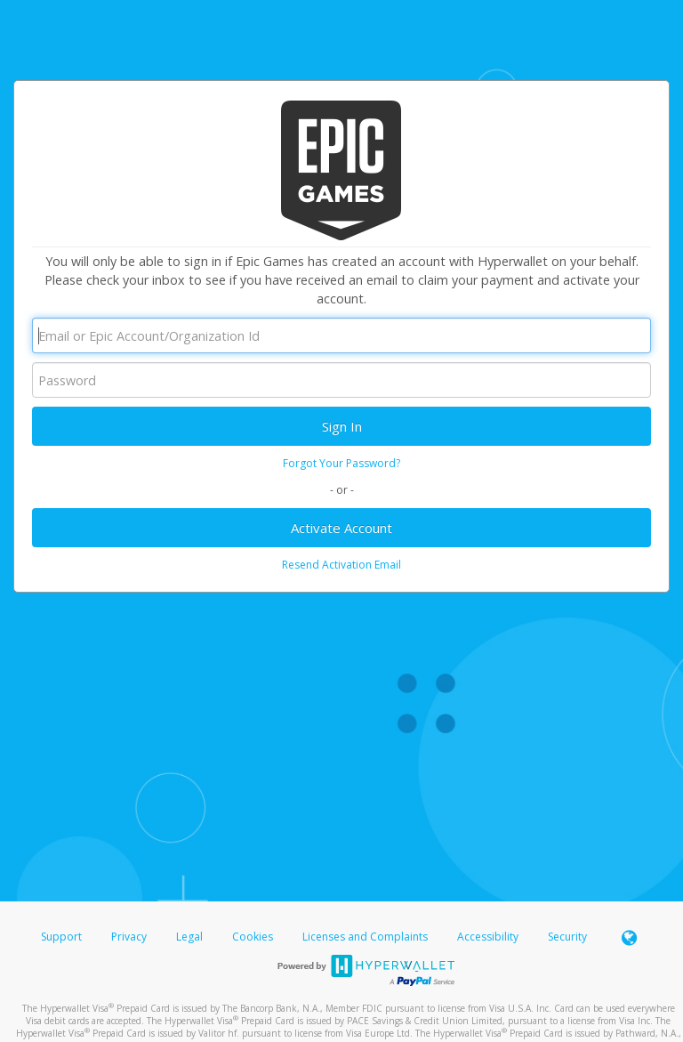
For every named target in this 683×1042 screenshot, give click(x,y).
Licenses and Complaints (366, 936)
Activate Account (341, 528)
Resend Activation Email (341, 564)
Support (61, 936)
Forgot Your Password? (341, 463)
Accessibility (487, 936)
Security (567, 936)
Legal (189, 936)
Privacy (129, 936)
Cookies (252, 936)
